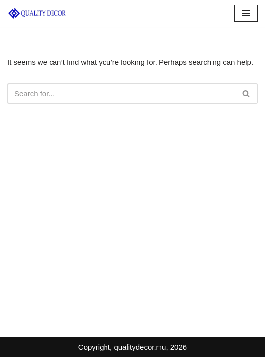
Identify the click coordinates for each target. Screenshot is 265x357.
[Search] (121, 93)
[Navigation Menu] (246, 13)
